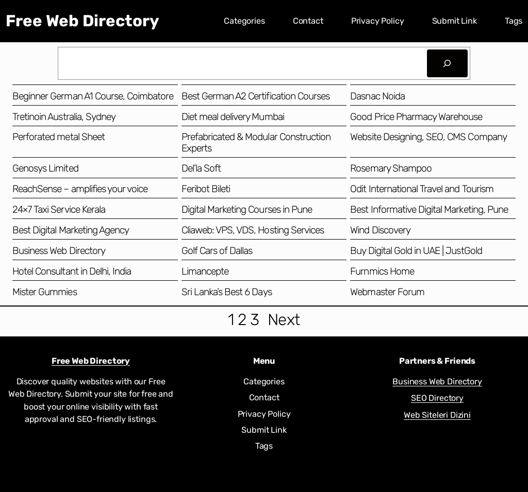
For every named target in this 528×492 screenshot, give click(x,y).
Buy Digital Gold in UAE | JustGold (416, 250)
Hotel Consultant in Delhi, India (71, 271)
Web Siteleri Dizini (437, 415)
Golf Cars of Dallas (217, 250)
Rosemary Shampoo (391, 168)
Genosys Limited (45, 168)
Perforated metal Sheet (58, 136)
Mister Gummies (44, 291)
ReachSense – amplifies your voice (79, 188)
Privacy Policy (377, 21)
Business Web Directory (58, 250)
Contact (308, 21)
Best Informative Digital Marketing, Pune (429, 209)
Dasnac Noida (377, 96)
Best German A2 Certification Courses (255, 96)
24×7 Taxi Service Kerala (58, 209)
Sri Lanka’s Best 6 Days (227, 291)
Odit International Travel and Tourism (421, 188)
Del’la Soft (201, 168)
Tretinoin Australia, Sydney (64, 116)
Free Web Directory (82, 20)
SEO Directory (437, 398)
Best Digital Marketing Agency (70, 230)
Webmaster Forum (387, 291)
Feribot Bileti (206, 188)
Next (284, 320)
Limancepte (205, 271)
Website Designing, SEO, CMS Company (428, 136)
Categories (244, 21)
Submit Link (454, 21)
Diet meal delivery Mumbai (233, 116)
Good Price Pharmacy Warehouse (416, 116)
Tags (513, 21)
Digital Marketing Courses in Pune (247, 209)
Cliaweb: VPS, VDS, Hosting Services (253, 230)
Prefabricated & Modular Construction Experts (256, 142)
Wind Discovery (380, 230)
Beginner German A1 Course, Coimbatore (92, 96)
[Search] (447, 63)
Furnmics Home (382, 271)
